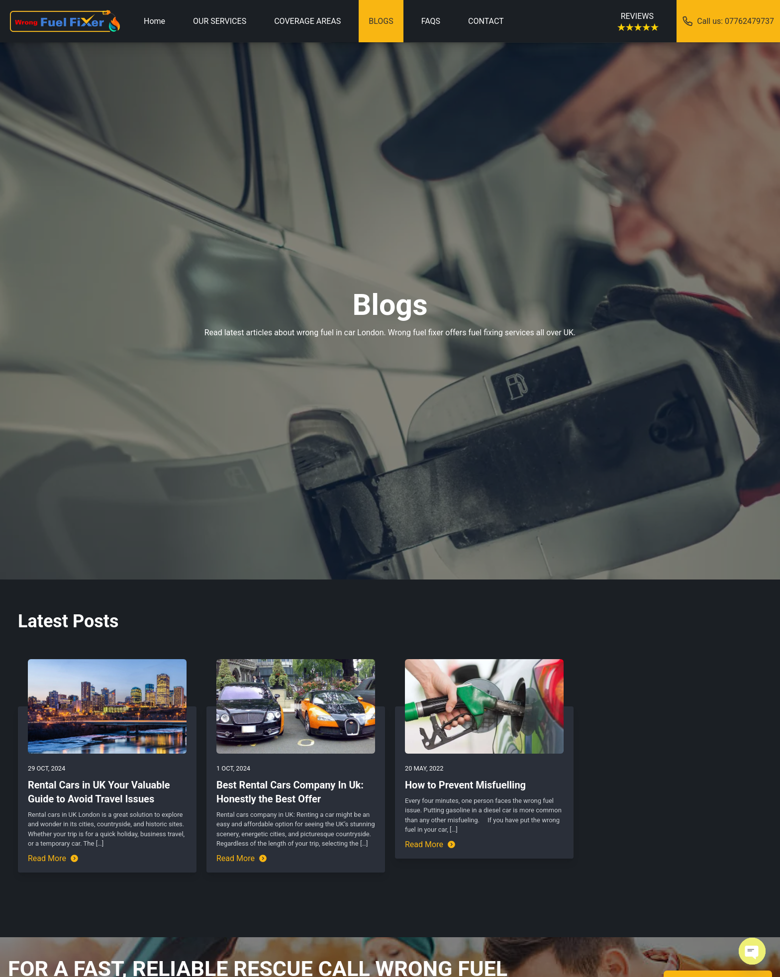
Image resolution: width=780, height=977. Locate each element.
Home (154, 21)
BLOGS (381, 21)
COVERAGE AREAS (307, 21)
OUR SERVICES (219, 21)
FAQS (430, 21)
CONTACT (486, 21)
